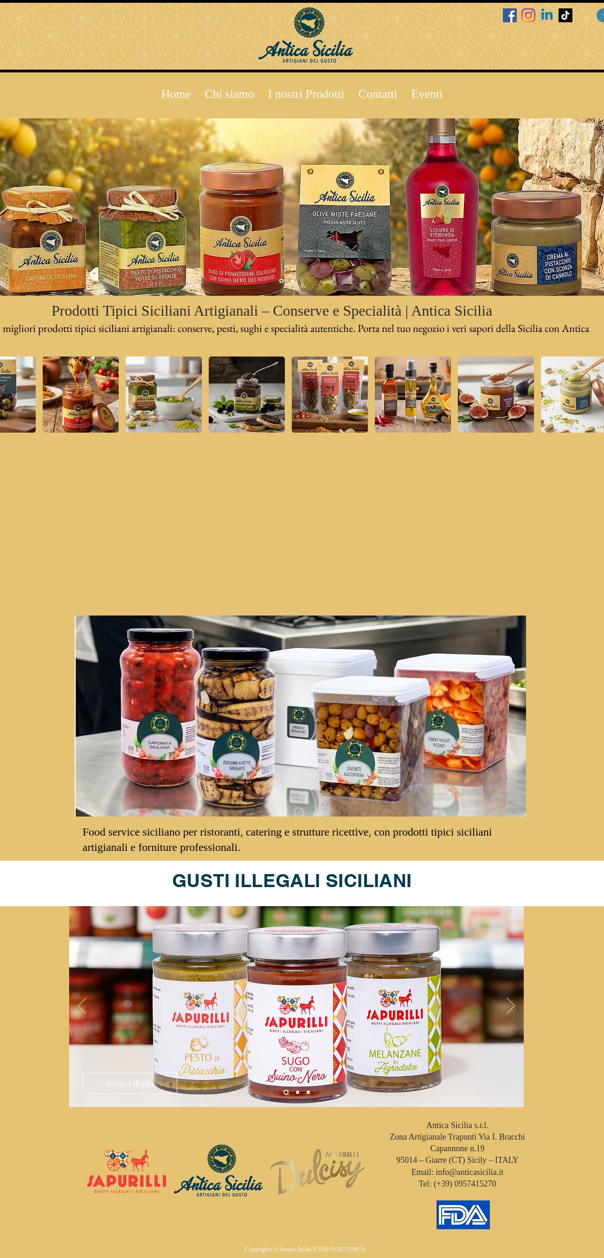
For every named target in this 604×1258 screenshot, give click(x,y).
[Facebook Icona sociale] (510, 15)
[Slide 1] (286, 1092)
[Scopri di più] (130, 1083)
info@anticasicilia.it (469, 1172)
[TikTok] (565, 15)
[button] (306, 94)
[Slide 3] (292, 280)
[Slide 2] (281, 281)
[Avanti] (511, 1006)
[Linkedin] (547, 15)
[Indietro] (82, 1006)
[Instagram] (528, 15)
